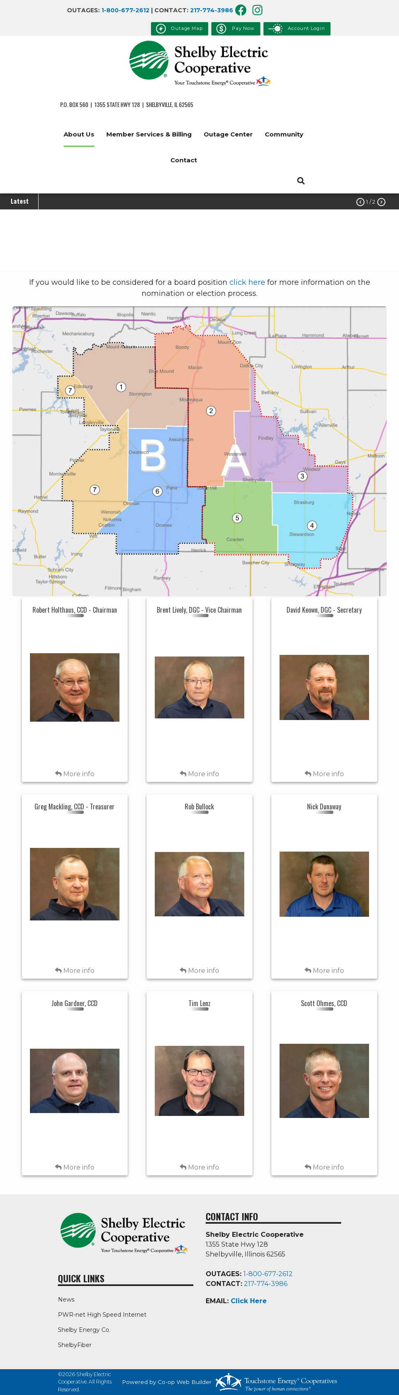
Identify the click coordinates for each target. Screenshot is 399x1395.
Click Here (249, 1301)
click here (247, 282)
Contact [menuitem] (183, 160)
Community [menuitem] (284, 134)
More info (74, 774)
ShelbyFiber (75, 1345)
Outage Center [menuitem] (228, 134)
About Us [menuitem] (79, 134)
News (66, 1299)
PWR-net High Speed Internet (102, 1314)
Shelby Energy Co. (84, 1330)
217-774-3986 (211, 10)
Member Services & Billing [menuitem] (149, 134)
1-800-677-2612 (125, 10)
